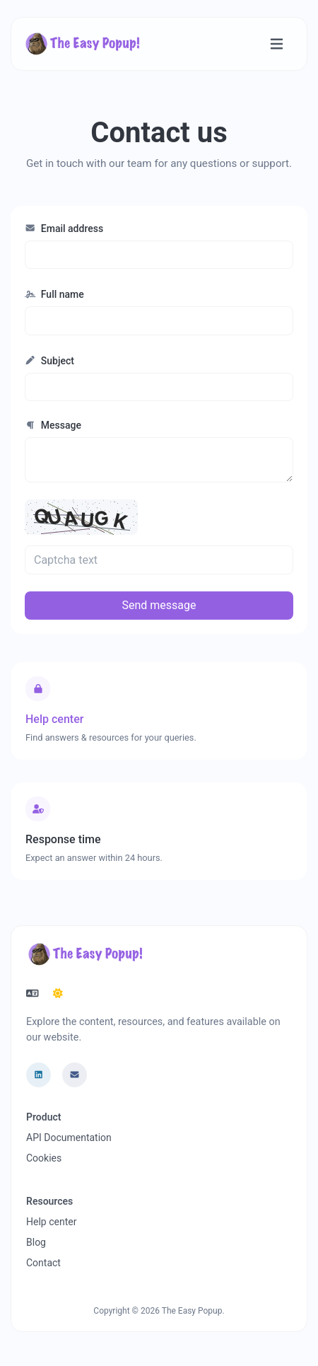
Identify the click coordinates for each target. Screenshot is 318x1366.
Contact (43, 1262)
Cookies (43, 1158)
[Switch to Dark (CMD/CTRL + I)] (58, 994)
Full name (54, 294)
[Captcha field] (159, 559)
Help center (51, 1221)
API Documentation (69, 1137)
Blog (36, 1242)
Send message (159, 605)
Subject (49, 360)
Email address (64, 228)
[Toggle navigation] (276, 44)
